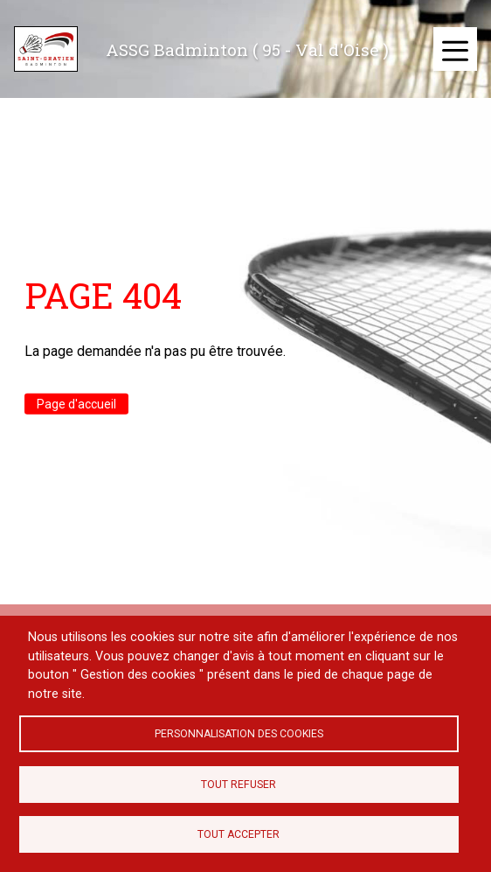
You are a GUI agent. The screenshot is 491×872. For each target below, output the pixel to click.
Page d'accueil (76, 403)
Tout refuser (238, 784)
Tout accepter (238, 834)
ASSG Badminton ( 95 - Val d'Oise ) (247, 49)
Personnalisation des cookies (239, 734)
